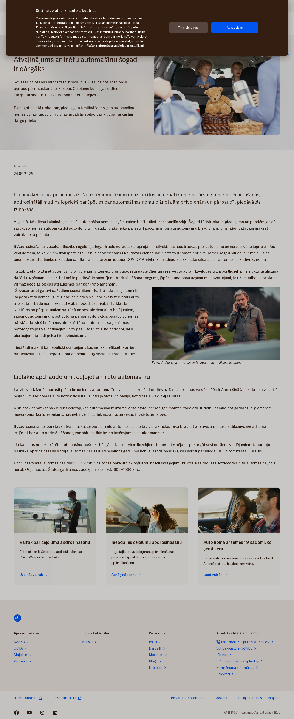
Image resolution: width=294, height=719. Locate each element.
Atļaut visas (235, 28)
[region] (147, 28)
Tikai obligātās (188, 28)
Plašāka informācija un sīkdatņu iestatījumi (115, 46)
